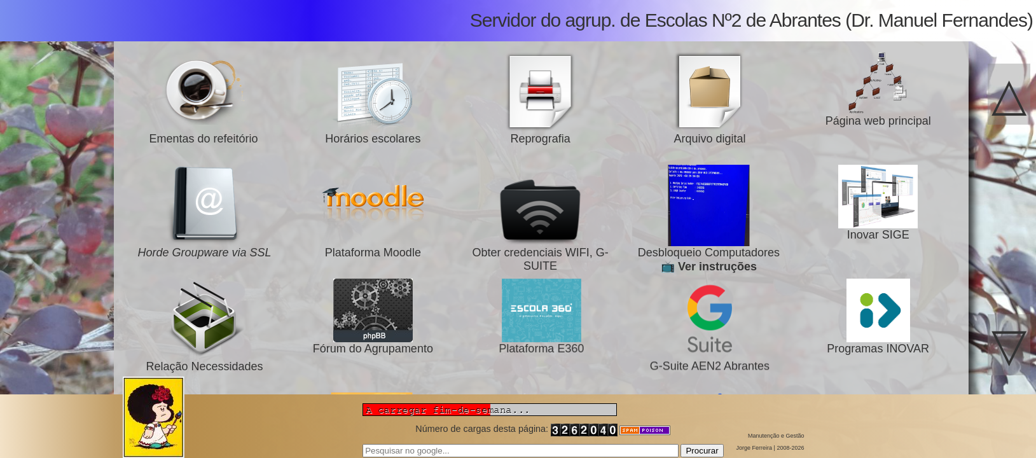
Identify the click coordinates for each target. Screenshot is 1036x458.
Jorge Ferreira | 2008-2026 (770, 448)
